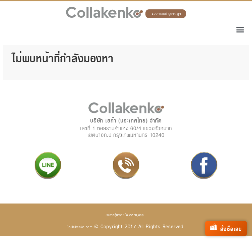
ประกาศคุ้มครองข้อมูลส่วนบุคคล (124, 215)
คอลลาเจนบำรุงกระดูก (166, 14)
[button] (240, 29)
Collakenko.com (79, 227)
